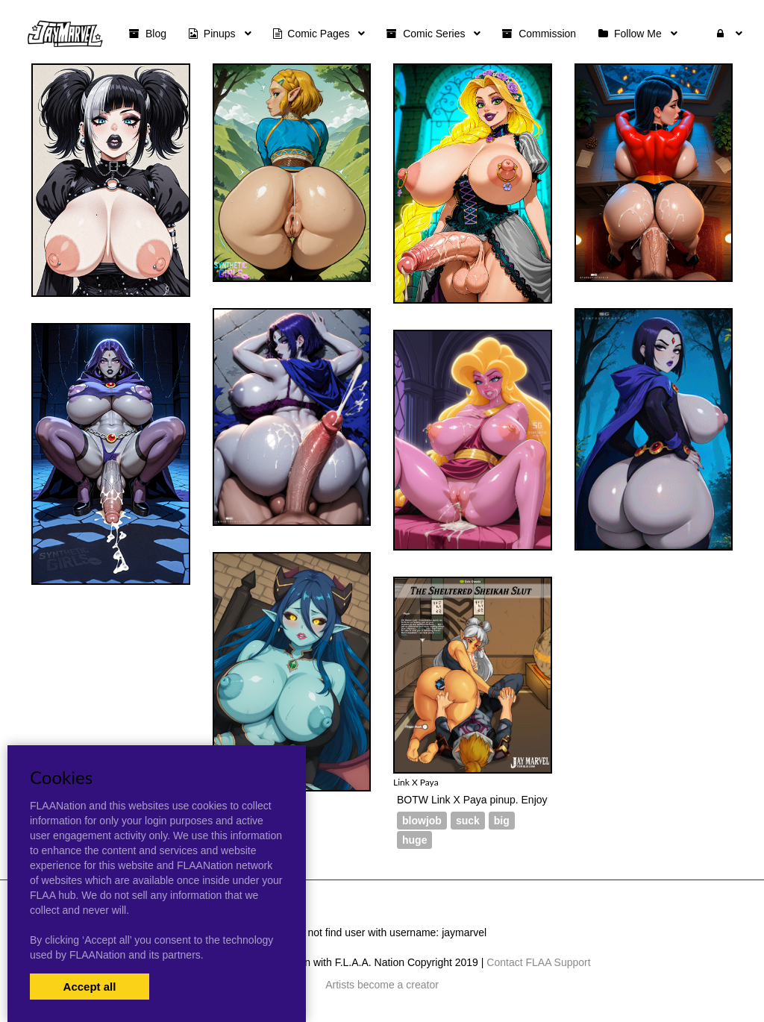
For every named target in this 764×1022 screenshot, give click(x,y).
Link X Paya (416, 782)
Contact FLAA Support (538, 962)
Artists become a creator (382, 985)
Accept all (89, 986)
